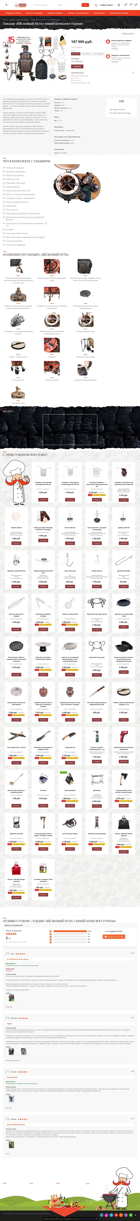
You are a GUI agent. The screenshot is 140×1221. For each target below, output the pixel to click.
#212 (132, 1017)
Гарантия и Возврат (37, 1191)
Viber (126, 1215)
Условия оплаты (35, 1186)
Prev (7, 40)
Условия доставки (36, 1189)
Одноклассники (121, 1215)
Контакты (6, 1194)
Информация (35, 1181)
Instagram (106, 1215)
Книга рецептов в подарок (121, 40)
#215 (132, 953)
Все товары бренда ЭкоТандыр (120, 113)
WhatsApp (131, 1215)
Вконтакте (102, 1215)
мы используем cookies (87, 1219)
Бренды (32, 1197)
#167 (132, 1118)
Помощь (59, 1181)
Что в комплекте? (77, 61)
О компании (7, 1186)
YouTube (116, 1215)
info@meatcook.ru (95, 1196)
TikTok (136, 1215)
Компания (7, 1181)
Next (7, 74)
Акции (32, 1194)
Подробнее (114, 49)
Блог (57, 1189)
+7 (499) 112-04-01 (106, 5)
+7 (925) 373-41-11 (95, 1191)
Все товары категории (117, 109)
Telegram (111, 1215)
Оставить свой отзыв (114, 937)
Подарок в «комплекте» (120, 55)
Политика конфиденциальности (14, 1191)
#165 (132, 1071)
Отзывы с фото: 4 (128, 33)
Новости (6, 1189)
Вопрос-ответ (61, 1186)
